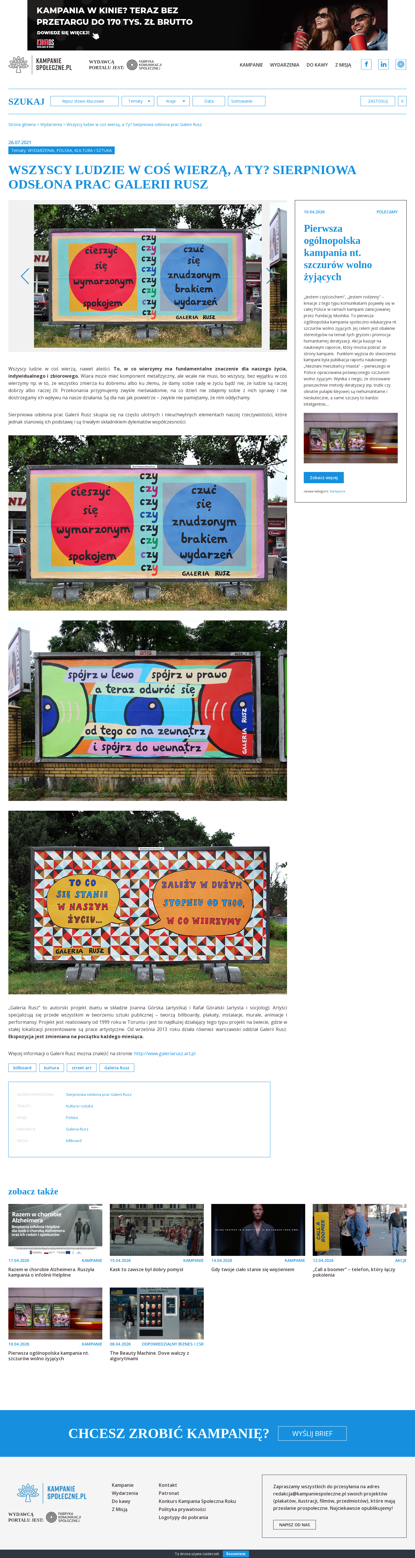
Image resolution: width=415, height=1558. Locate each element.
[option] (148, 276)
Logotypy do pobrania (183, 1517)
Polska (64, 150)
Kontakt (168, 1485)
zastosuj (378, 101)
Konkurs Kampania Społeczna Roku (197, 1501)
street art (82, 1067)
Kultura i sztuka (93, 150)
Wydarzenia (284, 65)
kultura (51, 1067)
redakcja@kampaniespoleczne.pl (309, 1494)
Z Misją (343, 65)
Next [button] (270, 276)
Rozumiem (236, 1553)
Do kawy (317, 65)
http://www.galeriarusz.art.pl (164, 1053)
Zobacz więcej (324, 477)
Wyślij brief (312, 1433)
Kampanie (251, 65)
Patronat (169, 1493)
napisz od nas (294, 1524)
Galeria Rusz (116, 1067)
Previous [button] (25, 276)
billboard (22, 1067)
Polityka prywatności (182, 1509)
